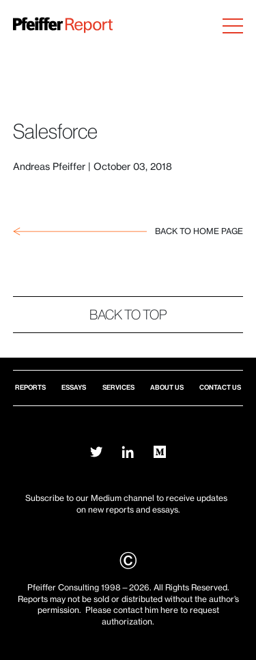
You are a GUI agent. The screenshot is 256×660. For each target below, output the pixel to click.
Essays (73, 387)
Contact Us (220, 387)
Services (118, 387)
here (169, 610)
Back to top (128, 314)
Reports (30, 387)
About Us (167, 387)
